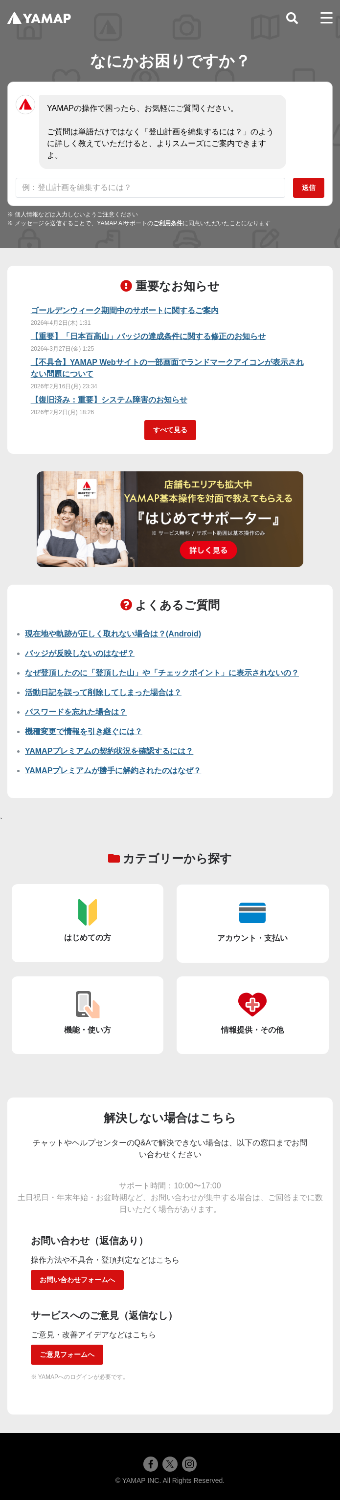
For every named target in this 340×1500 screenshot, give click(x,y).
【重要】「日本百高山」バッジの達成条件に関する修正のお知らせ (148, 336)
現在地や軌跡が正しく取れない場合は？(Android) (113, 634)
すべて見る (170, 430)
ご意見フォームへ (67, 1354)
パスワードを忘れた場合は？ (76, 712)
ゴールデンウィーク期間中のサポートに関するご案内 (125, 310)
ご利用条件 (167, 223)
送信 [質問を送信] (309, 187)
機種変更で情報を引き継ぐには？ (83, 731)
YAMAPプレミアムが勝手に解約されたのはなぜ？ (113, 770)
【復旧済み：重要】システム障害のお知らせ (109, 400)
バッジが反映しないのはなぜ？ (80, 653)
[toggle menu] (326, 18)
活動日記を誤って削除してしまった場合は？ (103, 692)
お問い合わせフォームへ (77, 1280)
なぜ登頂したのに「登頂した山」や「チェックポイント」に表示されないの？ (162, 673)
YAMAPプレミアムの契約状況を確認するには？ (109, 751)
